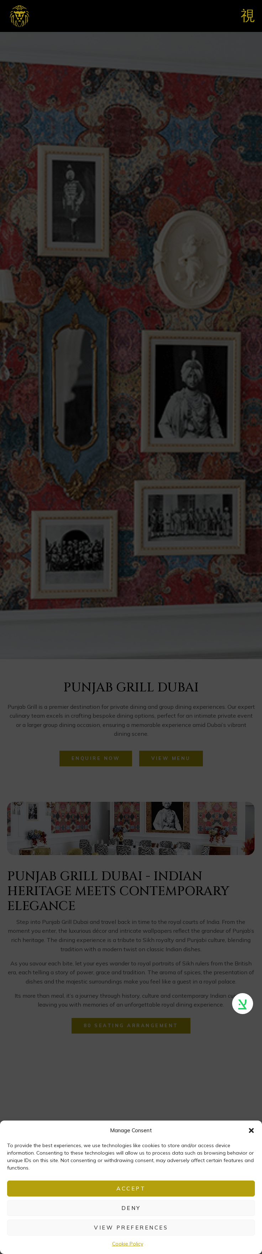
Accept (131, 1188)
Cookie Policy (127, 1244)
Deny (131, 1208)
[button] (251, 1130)
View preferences (131, 1227)
